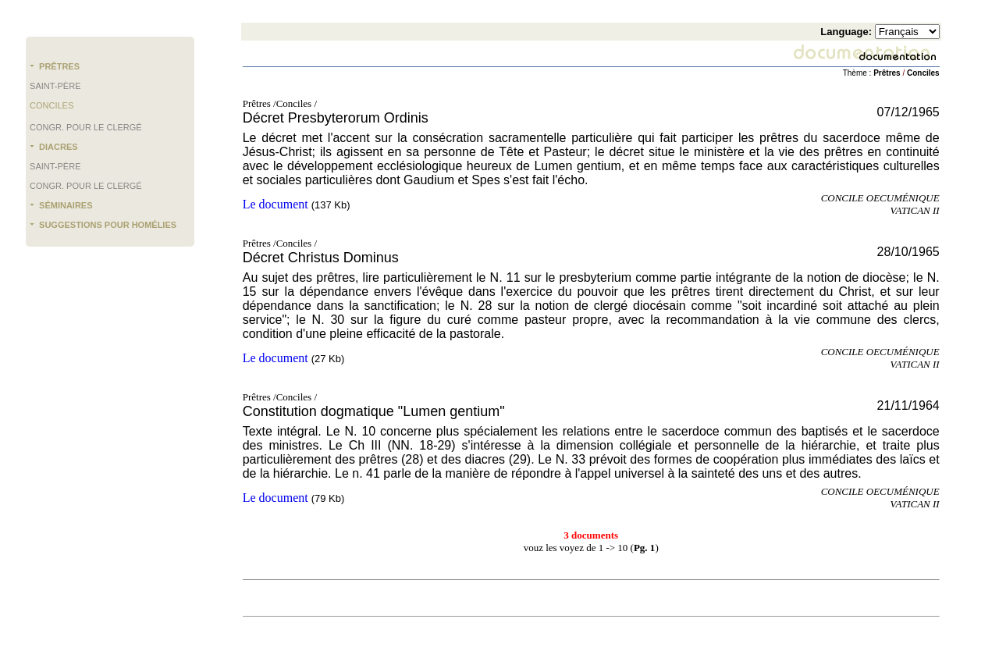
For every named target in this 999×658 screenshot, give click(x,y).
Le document (275, 204)
